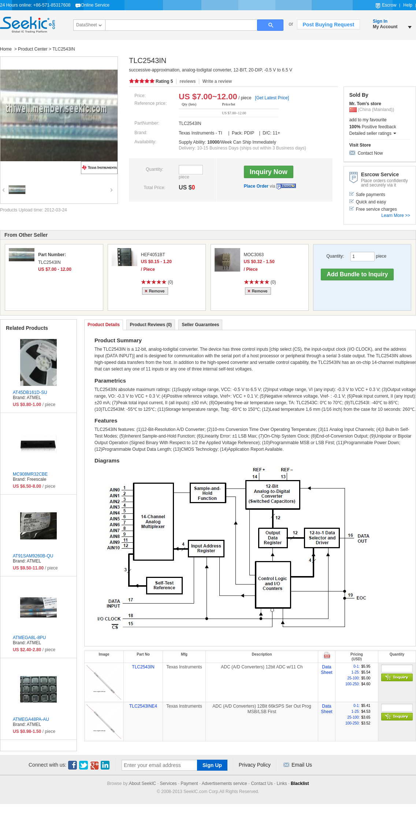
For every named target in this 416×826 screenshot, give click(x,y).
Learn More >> (395, 215)
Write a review (217, 81)
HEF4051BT (153, 254)
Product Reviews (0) (151, 324)
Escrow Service (286, 186)
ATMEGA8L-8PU (29, 637)
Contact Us (261, 783)
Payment (189, 783)
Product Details (104, 324)
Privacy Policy (255, 765)
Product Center (33, 49)
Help (407, 5)
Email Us (301, 765)
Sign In (380, 21)
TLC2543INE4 (143, 706)
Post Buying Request (328, 24)
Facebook (72, 765)
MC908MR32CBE (30, 474)
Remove (156, 291)
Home (6, 49)
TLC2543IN (143, 667)
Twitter (83, 765)
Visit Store (360, 145)
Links (281, 783)
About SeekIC (142, 783)
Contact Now (370, 153)
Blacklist (300, 783)
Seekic (27, 24)
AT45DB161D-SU (30, 392)
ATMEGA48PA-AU (31, 719)
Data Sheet (326, 669)
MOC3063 (254, 254)
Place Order (256, 186)
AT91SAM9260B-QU (33, 555)
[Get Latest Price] (272, 97)
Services (168, 783)
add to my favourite (368, 119)
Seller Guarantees (200, 324)
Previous (2, 185)
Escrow (389, 5)
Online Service (95, 5)
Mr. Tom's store (365, 103)
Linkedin (105, 765)
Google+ (94, 765)
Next (110, 185)
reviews (187, 81)
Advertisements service (224, 783)
